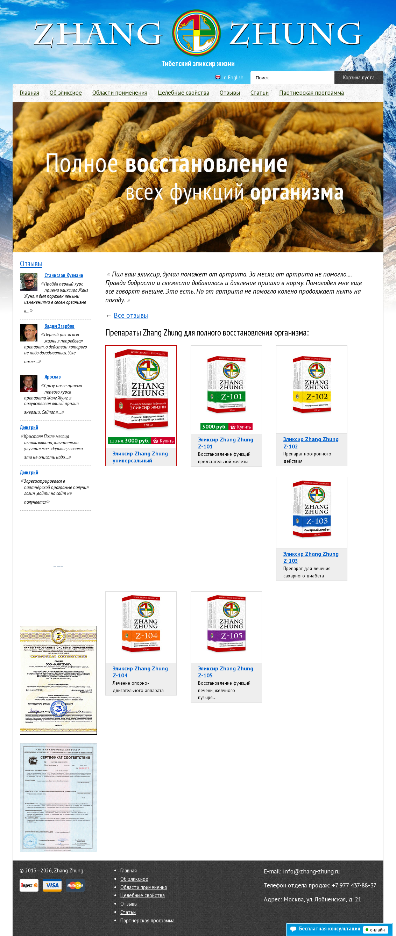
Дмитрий (29, 427)
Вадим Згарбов (59, 326)
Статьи (259, 92)
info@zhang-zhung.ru (311, 871)
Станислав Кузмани (63, 275)
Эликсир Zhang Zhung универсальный (140, 457)
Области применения (119, 92)
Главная (29, 92)
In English (232, 77)
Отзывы (230, 92)
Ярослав (52, 376)
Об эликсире (66, 92)
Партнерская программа (311, 92)
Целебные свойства (183, 92)
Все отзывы (131, 315)
